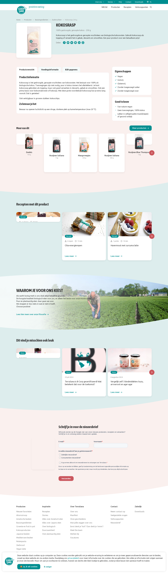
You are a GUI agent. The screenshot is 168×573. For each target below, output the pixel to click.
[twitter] (68, 42)
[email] (71, 42)
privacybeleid (73, 558)
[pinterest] (75, 42)
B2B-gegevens (71, 70)
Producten (28, 20)
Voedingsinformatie (49, 70)
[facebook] (64, 42)
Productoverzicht (26, 70)
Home (18, 20)
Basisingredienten (41, 20)
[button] (141, 128)
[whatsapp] (83, 42)
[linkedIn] (79, 42)
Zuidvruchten (57, 20)
